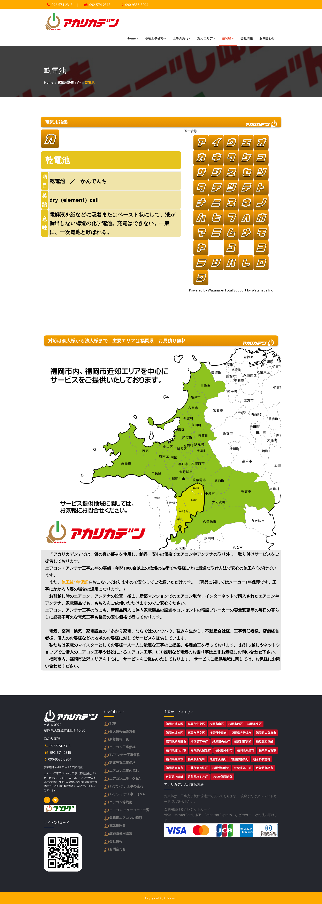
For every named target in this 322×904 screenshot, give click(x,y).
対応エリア (206, 38)
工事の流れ (182, 38)
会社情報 (246, 38)
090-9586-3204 (136, 4)
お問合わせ (267, 38)
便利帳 (228, 38)
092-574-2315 (62, 4)
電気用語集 (66, 82)
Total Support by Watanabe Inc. (248, 290)
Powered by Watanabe (206, 290)
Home (132, 38)
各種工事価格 (155, 38)
